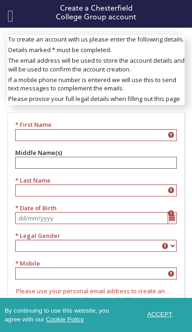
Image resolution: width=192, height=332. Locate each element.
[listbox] (96, 246)
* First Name (33, 124)
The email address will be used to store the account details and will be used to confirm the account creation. (96, 64)
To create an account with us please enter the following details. (96, 39)
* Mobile (27, 263)
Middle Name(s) (38, 152)
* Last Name (33, 180)
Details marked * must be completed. (59, 50)
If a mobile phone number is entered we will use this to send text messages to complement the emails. (92, 84)
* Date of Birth (36, 208)
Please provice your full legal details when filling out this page (94, 99)
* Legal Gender (37, 235)
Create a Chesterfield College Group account (96, 12)
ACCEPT (159, 314)
